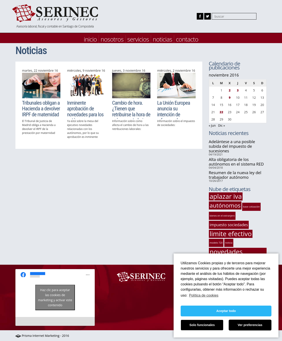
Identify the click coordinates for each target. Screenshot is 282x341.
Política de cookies (203, 295)
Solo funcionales (202, 325)
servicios (138, 39)
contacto (187, 39)
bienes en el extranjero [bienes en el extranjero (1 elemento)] (222, 215)
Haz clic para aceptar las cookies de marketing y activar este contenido (55, 297)
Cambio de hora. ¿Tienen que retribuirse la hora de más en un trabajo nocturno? (131, 114)
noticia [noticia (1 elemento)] (228, 242)
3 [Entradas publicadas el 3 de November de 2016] (238, 90)
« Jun (212, 125)
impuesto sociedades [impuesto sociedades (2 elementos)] (229, 224)
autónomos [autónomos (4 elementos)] (225, 205)
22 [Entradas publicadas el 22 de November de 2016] (221, 112)
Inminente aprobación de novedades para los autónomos (85, 111)
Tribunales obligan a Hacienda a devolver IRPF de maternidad (41, 109)
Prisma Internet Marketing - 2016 (42, 336)
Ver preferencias (250, 325)
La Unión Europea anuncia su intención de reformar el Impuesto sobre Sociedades (173, 117)
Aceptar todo (226, 311)
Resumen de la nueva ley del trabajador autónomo (235, 175)
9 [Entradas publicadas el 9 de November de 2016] (229, 97)
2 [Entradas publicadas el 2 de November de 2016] (229, 90)
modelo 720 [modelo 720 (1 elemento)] (216, 242)
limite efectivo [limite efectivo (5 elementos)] (231, 234)
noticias (162, 39)
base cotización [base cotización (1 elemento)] (251, 206)
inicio (90, 39)
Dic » (221, 125)
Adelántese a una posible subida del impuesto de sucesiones (232, 146)
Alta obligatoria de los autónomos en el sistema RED (236, 162)
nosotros (111, 39)
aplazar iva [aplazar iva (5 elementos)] (226, 196)
